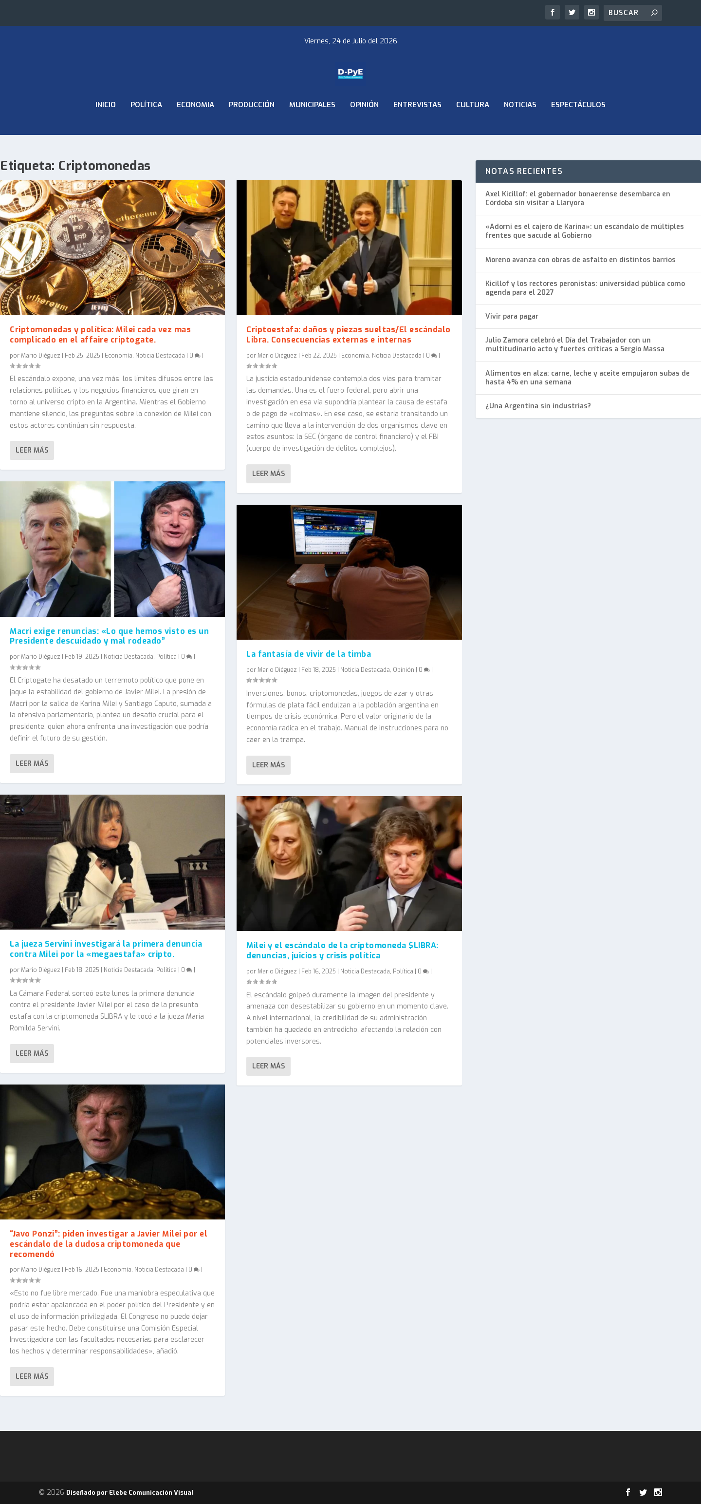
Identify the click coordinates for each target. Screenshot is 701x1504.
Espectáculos (578, 130)
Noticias (520, 130)
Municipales (312, 130)
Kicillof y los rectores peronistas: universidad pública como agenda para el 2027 (585, 288)
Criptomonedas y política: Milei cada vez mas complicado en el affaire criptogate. (100, 334)
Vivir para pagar (511, 316)
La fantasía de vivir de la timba (308, 654)
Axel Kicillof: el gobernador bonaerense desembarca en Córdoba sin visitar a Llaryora (577, 199)
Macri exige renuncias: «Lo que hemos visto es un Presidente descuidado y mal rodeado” (109, 636)
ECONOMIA (195, 130)
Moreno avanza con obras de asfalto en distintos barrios (580, 260)
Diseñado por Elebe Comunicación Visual (130, 1492)
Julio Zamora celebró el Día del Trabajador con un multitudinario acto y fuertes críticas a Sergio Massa (574, 345)
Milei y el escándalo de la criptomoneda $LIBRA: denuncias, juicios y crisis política (342, 950)
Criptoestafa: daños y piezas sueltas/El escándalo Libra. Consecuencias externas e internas (348, 334)
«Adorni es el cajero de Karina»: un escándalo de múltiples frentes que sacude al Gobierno (584, 231)
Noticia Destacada (160, 355)
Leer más (32, 450)
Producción (252, 130)
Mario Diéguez (40, 355)
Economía (118, 355)
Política (146, 130)
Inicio (105, 130)
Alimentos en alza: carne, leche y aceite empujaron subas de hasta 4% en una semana (587, 378)
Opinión (364, 130)
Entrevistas (417, 130)
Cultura (472, 130)
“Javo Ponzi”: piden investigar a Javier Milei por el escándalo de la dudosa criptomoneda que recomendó (108, 1244)
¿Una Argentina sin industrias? (538, 406)
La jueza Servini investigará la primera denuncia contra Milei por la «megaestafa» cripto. (106, 949)
